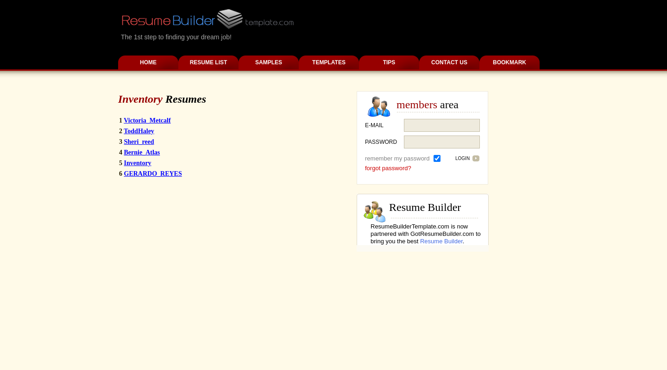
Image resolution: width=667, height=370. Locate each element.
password (381, 142)
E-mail (374, 125)
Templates (329, 62)
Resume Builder (441, 241)
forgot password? (388, 168)
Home (148, 62)
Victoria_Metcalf (147, 120)
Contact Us (449, 62)
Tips (389, 62)
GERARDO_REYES (153, 173)
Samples (268, 62)
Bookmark (509, 62)
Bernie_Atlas (142, 152)
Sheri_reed (139, 141)
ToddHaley (139, 131)
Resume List (208, 62)
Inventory (137, 163)
